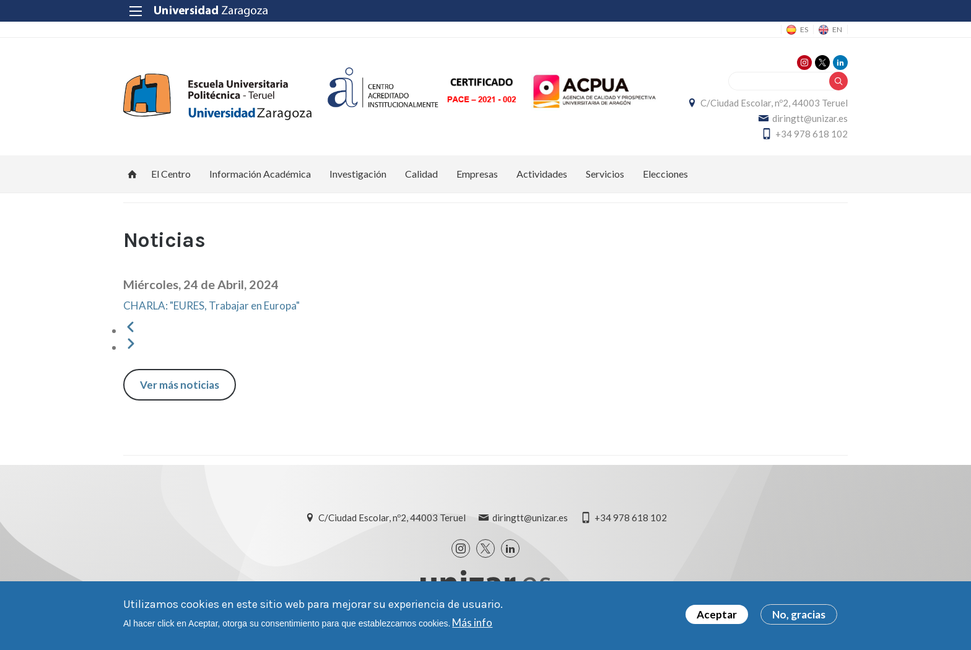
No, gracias (798, 616)
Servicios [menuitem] (605, 174)
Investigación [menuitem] (357, 174)
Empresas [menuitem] (477, 174)
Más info (472, 624)
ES (804, 29)
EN (837, 29)
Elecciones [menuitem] (665, 174)
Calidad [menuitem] (421, 174)
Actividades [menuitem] (541, 174)
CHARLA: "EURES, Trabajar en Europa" (211, 305)
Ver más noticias (179, 384)
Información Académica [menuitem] (260, 174)
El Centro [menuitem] (171, 174)
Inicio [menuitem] (132, 174)
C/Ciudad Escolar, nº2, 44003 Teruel (774, 102)
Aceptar (717, 616)
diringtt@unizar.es (810, 118)
